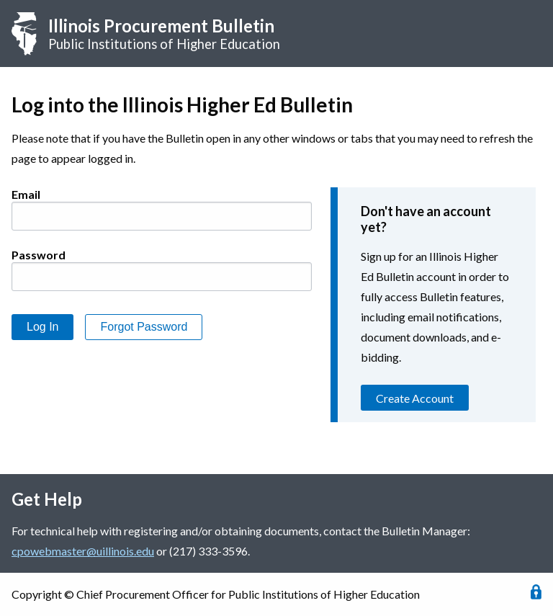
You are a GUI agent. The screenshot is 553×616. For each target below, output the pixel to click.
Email (26, 194)
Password (39, 255)
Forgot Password (143, 327)
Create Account (415, 398)
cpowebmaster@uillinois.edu (83, 551)
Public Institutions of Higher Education (164, 33)
